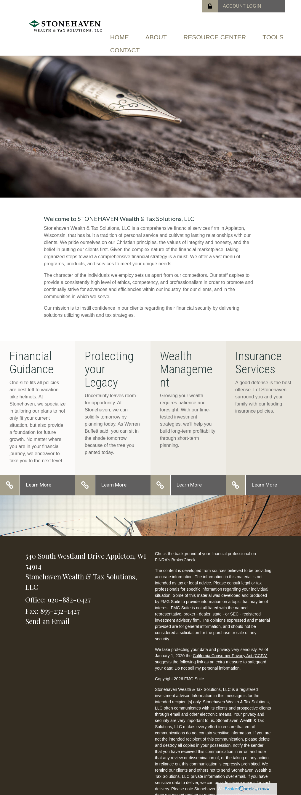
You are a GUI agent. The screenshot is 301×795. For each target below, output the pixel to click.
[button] (156, 37)
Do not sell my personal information (206, 668)
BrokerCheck (184, 560)
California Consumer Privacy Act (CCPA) (230, 655)
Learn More (38, 485)
